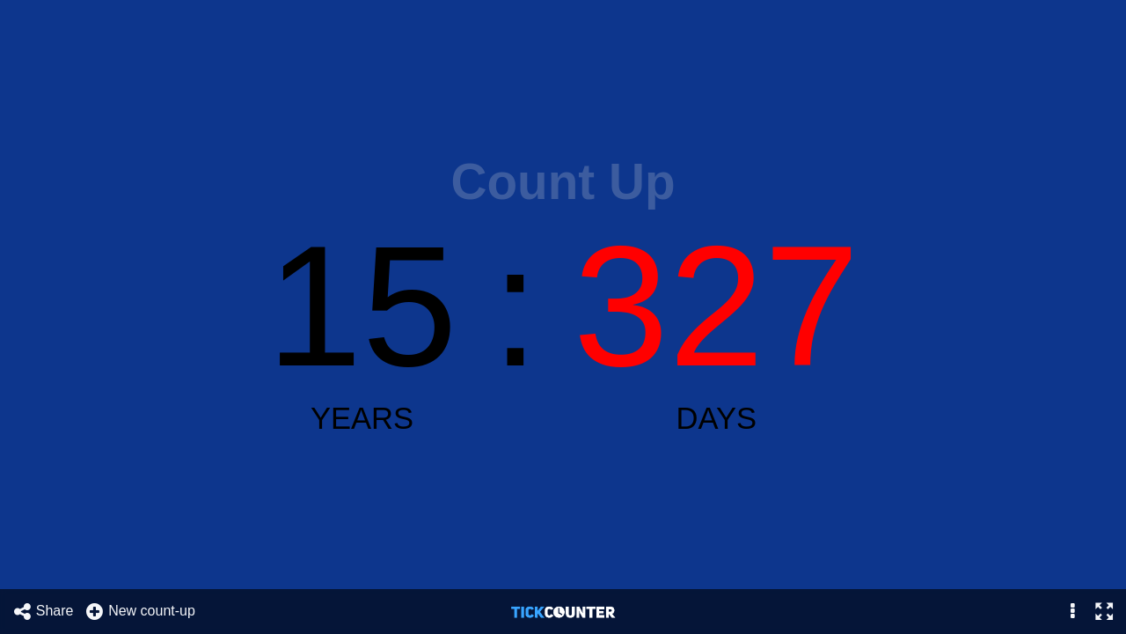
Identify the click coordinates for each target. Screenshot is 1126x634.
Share (43, 612)
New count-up (140, 612)
